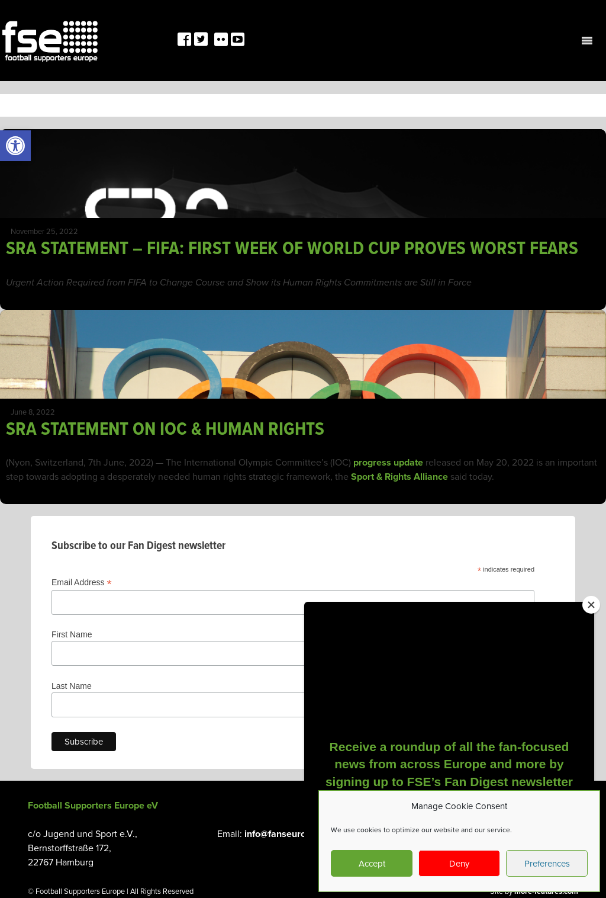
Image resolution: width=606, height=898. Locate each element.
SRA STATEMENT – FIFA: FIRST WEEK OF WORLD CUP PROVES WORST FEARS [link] (292, 249)
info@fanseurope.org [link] (288, 834)
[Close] (591, 605)
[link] (15, 145)
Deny (459, 863)
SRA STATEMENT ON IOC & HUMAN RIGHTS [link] (165, 430)
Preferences (547, 863)
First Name (71, 634)
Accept (372, 863)
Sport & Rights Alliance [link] (398, 477)
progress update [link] (388, 463)
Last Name (71, 686)
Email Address (81, 582)
